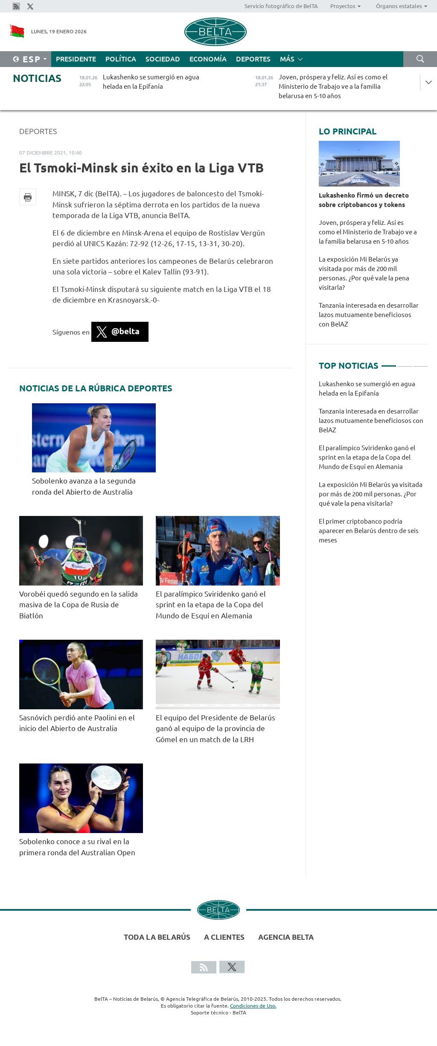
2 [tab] (404, 362)
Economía (208, 59)
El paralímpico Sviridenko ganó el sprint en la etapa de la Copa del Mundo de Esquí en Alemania (211, 605)
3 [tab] (420, 362)
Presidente (76, 59)
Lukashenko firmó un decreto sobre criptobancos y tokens (364, 200)
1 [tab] (389, 362)
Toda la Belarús (157, 937)
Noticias (37, 78)
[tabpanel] (373, 466)
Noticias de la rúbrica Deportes (95, 388)
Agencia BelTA (286, 937)
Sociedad (163, 59)
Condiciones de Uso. (253, 1005)
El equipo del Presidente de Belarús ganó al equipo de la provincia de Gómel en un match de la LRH (215, 728)
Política (120, 59)
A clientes (224, 937)
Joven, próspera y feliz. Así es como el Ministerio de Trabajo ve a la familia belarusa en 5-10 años (368, 232)
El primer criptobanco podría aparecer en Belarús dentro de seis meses (369, 531)
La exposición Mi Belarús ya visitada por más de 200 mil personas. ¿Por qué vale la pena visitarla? (364, 273)
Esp (32, 59)
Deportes (253, 59)
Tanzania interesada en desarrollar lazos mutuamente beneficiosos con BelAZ (369, 315)
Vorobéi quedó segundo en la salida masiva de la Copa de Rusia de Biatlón (78, 605)
